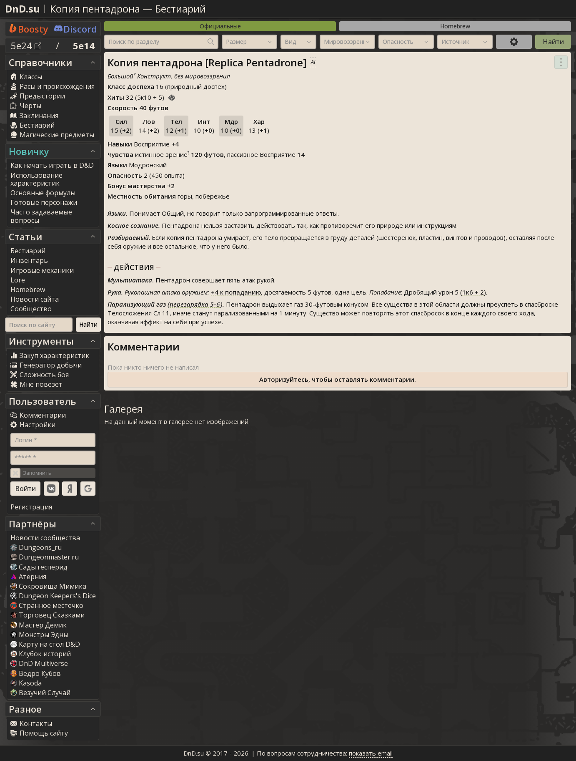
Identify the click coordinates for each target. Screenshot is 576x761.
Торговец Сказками (47, 615)
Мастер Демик (38, 625)
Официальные (220, 26)
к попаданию (236, 292)
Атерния (28, 576)
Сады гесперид (39, 567)
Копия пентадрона (95, 8)
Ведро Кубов (35, 673)
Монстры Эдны (39, 634)
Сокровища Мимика (48, 586)
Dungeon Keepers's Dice (53, 595)
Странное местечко (46, 605)
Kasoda (26, 683)
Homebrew (455, 26)
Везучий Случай (40, 692)
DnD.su (22, 8)
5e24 (26, 45)
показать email (371, 753)
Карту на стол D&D (45, 644)
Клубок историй (40, 653)
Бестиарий (180, 8)
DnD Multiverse (39, 663)
